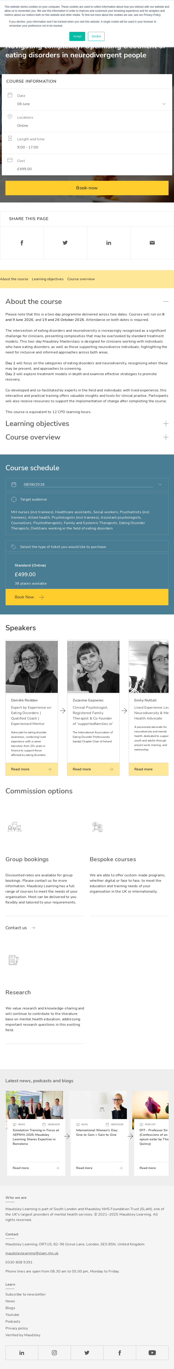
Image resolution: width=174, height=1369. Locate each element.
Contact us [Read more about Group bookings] (16, 928)
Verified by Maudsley (22, 1335)
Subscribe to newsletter (25, 1294)
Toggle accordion (166, 301)
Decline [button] (96, 36)
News (10, 1301)
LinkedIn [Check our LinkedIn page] (21, 1352)
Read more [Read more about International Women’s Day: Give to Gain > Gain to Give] (84, 1168)
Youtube (12, 1314)
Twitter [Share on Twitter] (65, 242)
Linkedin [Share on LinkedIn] (108, 242)
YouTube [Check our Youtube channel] (152, 1352)
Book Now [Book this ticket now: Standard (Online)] (24, 597)
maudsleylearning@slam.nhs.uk (31, 1253)
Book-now (87, 188)
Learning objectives (48, 279)
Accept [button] (77, 36)
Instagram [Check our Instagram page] (54, 1352)
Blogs (10, 1307)
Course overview (81, 279)
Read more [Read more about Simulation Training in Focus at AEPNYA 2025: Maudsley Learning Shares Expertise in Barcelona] (21, 1168)
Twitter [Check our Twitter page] (87, 1352)
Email (152, 242)
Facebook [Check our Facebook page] (119, 1352)
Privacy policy (16, 1328)
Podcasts (12, 1321)
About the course (14, 279)
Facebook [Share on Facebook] (22, 242)
